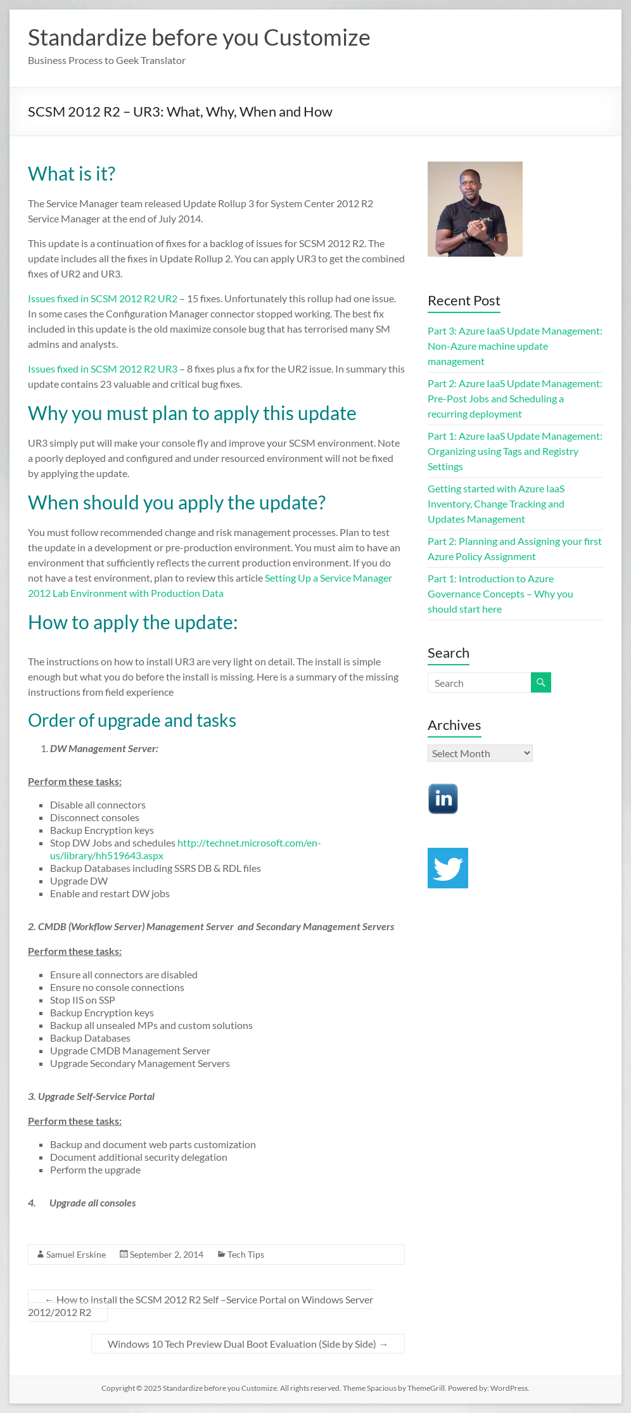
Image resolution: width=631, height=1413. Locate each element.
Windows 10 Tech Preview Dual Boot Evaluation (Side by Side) (248, 1344)
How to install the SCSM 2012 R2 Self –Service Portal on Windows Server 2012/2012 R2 (200, 1305)
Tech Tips (245, 1254)
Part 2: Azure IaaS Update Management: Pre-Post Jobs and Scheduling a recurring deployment (515, 398)
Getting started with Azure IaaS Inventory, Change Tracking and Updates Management (496, 503)
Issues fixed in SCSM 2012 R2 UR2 (102, 298)
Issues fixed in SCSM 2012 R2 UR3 (103, 368)
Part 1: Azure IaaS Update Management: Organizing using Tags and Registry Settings (515, 451)
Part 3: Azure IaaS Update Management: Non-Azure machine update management (515, 345)
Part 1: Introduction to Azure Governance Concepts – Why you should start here (500, 593)
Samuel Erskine (76, 1254)
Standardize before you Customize (199, 37)
